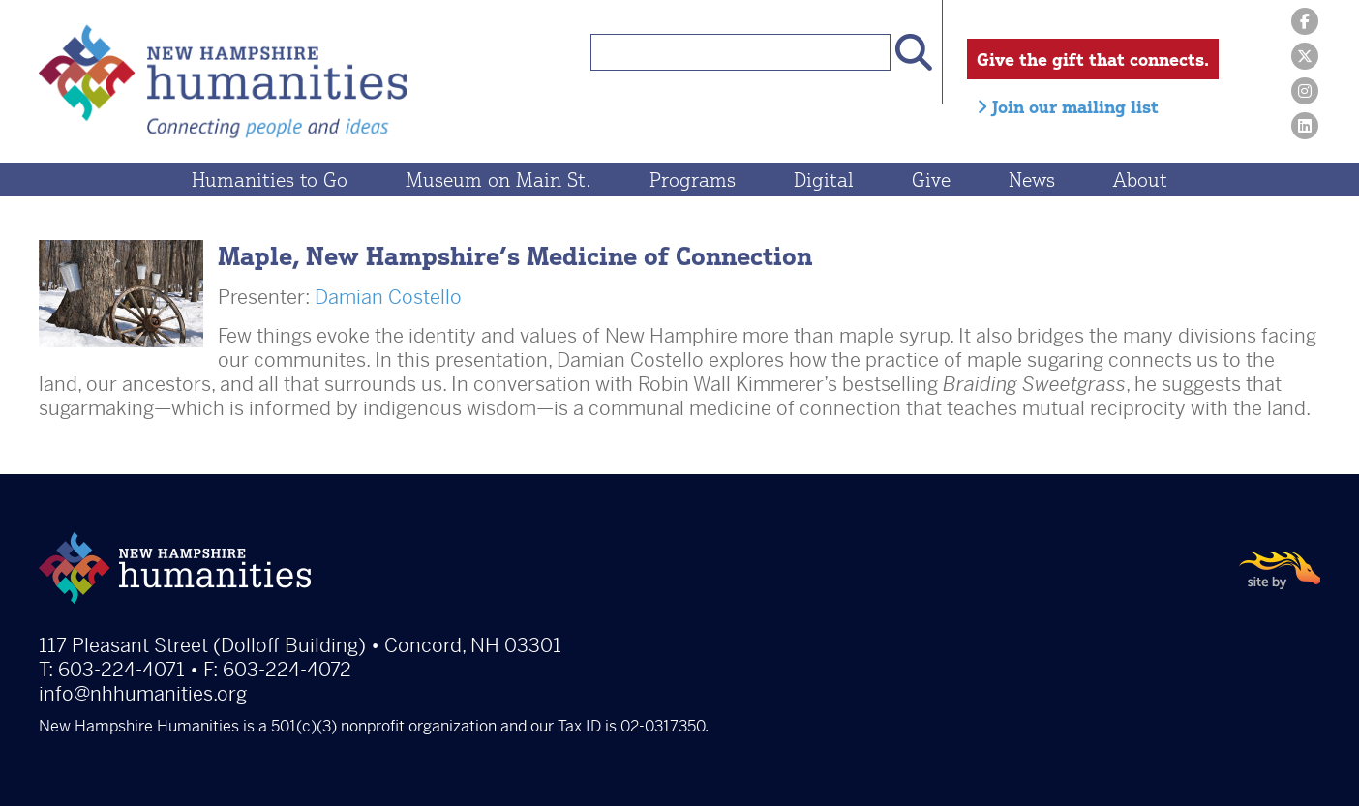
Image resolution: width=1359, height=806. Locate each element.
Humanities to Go (269, 179)
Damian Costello (388, 297)
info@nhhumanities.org (143, 694)
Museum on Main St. (498, 179)
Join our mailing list (1068, 106)
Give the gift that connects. (1093, 59)
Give (931, 179)
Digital (824, 179)
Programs (692, 179)
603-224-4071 (121, 670)
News (1032, 179)
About (1140, 179)
